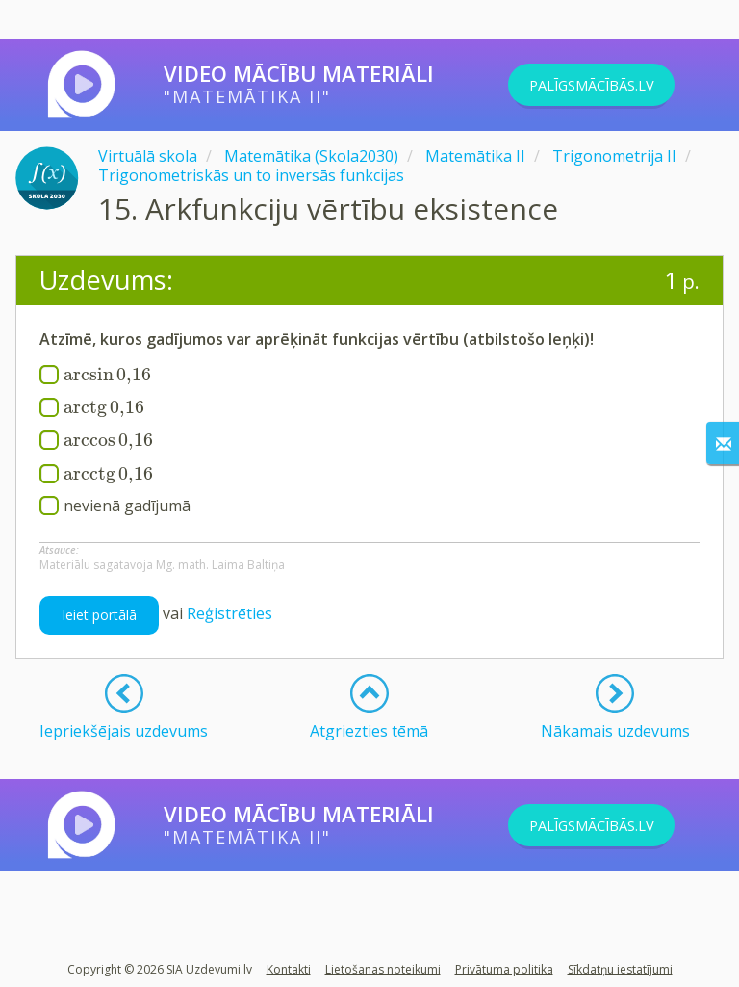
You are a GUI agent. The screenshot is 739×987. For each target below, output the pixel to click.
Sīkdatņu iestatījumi (620, 969)
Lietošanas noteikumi (383, 969)
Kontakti (289, 969)
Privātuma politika (504, 969)
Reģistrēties (229, 613)
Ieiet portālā (99, 615)
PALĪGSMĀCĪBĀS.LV (617, 84)
